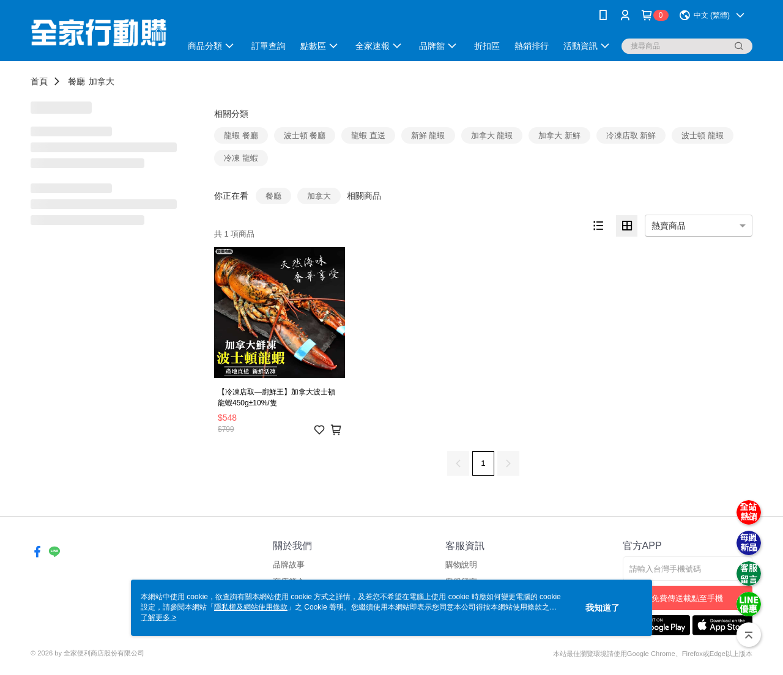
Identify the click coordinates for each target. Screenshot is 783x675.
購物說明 (461, 564)
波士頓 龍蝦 (702, 135)
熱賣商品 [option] (668, 226)
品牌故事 (289, 564)
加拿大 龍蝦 (492, 135)
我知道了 (602, 608)
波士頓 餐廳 (305, 135)
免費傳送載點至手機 (687, 598)
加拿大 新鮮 (559, 135)
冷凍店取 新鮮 (631, 135)
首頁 (39, 81)
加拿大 (101, 81)
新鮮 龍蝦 (428, 135)
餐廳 (76, 81)
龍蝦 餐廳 (241, 135)
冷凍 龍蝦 (241, 158)
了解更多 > (158, 617)
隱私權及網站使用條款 (251, 607)
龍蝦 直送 (368, 135)
